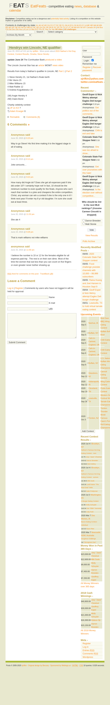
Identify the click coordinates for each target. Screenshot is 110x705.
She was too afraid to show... (90, 150)
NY (31, 27)
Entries (88, 650)
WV (78, 27)
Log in (10, 288)
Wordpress (88, 657)
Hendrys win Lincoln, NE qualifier (35, 47)
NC (34, 27)
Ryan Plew (90, 529)
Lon (26, 29)
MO (10, 27)
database (89, 6)
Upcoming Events (91, 314)
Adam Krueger (17, 111)
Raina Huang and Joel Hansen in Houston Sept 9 (92, 283)
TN (61, 27)
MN (100, 25)
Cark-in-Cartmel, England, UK (94, 341)
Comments (90, 653)
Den (13, 29)
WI (81, 27)
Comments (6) (33, 117)
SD (58, 27)
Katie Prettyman (92, 491)
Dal (10, 29)
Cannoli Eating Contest (103, 374)
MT (13, 27)
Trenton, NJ (94, 418)
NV (19, 27)
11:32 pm (30, 214)
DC (57, 25)
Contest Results (22, 54)
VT (69, 27)
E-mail (52, 303)
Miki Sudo (90, 481)
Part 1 (61, 71)
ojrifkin (35, 51)
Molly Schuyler (91, 505)
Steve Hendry (43, 54)
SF (43, 29)
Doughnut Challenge (88, 539)
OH (40, 27)
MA (95, 25)
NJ (25, 27)
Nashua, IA (93, 323)
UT (67, 27)
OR (47, 27)
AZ (43, 25)
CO (51, 25)
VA (72, 27)
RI (52, 27)
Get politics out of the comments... (90, 110)
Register (19, 288)
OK (44, 27)
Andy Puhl (89, 512)
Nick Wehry (92, 464)
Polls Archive (89, 241)
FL (63, 25)
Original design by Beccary (38, 665)
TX (64, 27)
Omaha (33, 54)
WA (75, 27)
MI (98, 25)
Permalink (14, 117)
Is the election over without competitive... (92, 192)
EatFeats (38, 6)
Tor (50, 29)
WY (84, 27)
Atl (98, 27)
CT (54, 25)
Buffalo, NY (93, 333)
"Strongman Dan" (90, 542)
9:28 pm (29, 232)
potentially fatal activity (60, 19)
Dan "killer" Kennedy (93, 508)
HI (69, 25)
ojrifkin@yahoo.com (92, 78)
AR (45, 25)
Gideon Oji (95, 620)
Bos (101, 27)
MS (7, 27)
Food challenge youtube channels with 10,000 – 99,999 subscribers (91, 270)
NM (28, 27)
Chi (7, 29)
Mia (32, 29)
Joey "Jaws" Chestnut (94, 457)
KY (83, 25)
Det (17, 29)
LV (30, 29)
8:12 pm (29, 159)
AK (40, 25)
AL (37, 25)
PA (50, 27)
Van (53, 29)
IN (75, 25)
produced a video (53, 60)
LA (85, 25)
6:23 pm (29, 138)
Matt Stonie (90, 224)
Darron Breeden (93, 221)
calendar (15, 10)
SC (55, 27)
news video (58, 65)
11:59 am (30, 250)
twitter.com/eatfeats (92, 82)
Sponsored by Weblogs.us (60, 665)
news (78, 6)
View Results (91, 235)
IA (77, 25)
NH (22, 27)
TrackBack (46, 274)
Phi (40, 29)
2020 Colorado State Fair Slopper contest (91, 257)
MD (91, 25)
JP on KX (14, 108)
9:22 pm (29, 177)
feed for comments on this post (23, 274)
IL (73, 25)
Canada (89, 27)
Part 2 (69, 71)
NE (16, 27)
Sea (46, 29)
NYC (37, 29)
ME (88, 25)
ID (71, 25)
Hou (20, 29)
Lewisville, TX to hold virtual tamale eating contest (92, 306)
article (41, 65)
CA (48, 25)
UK (94, 27)
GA (66, 25)
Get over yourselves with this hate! (92, 169)
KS (80, 25)
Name (52, 297)
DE (60, 25)
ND (37, 27)
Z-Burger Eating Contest (90, 501)
